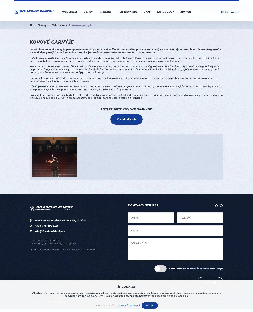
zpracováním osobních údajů (205, 271)
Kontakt (185, 12)
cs (235, 12)
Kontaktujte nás (126, 119)
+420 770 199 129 (46, 226)
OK (150, 305)
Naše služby (69, 12)
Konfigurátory (127, 12)
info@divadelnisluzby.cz (50, 232)
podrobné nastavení (128, 305)
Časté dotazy (165, 12)
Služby (42, 25)
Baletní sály (59, 25)
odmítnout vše (105, 305)
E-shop (88, 12)
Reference (105, 12)
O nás (147, 12)
